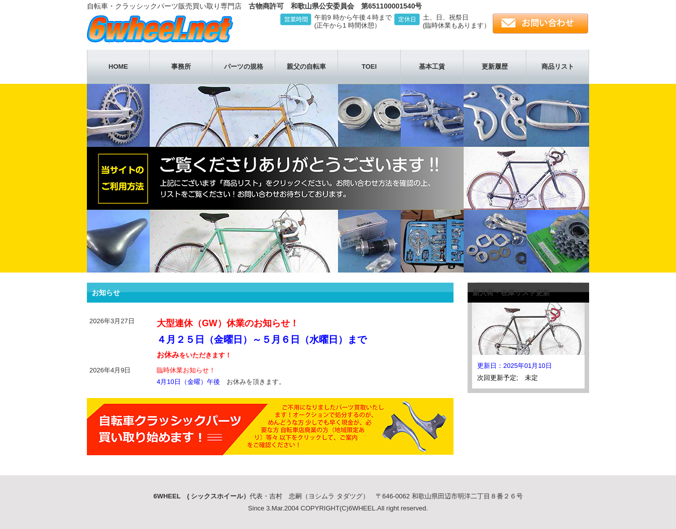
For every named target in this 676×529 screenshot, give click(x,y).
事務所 (181, 66)
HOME (118, 66)
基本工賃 (432, 66)
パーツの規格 (243, 66)
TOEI (369, 66)
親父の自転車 (306, 66)
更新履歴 (495, 66)
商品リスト (557, 66)
